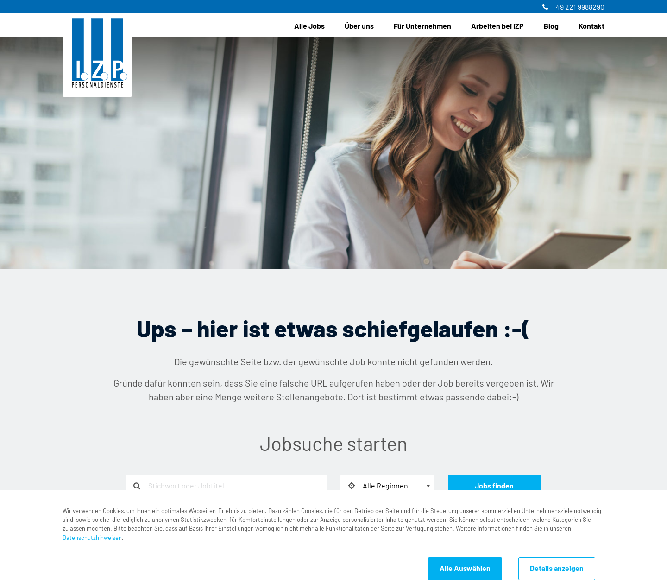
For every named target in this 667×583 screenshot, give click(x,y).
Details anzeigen (557, 568)
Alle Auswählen (465, 568)
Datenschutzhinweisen (92, 538)
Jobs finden (494, 486)
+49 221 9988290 (578, 7)
